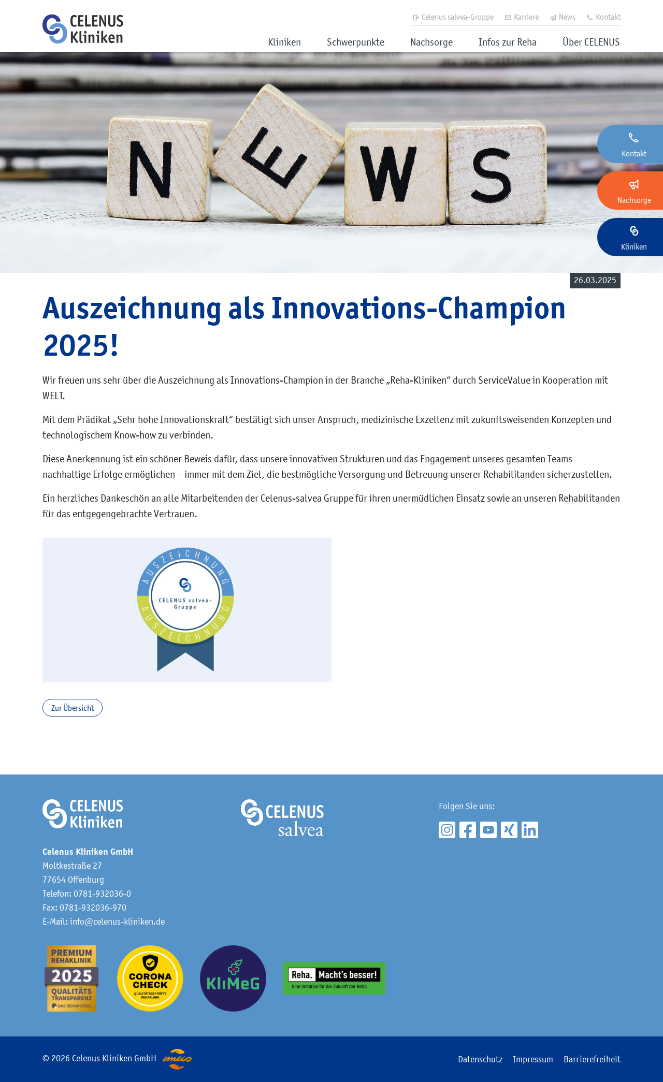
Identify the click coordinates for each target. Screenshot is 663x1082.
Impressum (533, 1059)
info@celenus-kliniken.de (117, 921)
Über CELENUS (591, 42)
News (562, 16)
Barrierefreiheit (592, 1059)
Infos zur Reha (508, 42)
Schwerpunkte (355, 42)
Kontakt (603, 16)
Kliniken (284, 42)
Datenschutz (480, 1059)
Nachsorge (431, 42)
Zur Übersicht (72, 707)
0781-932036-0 (102, 893)
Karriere (521, 16)
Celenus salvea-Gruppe (453, 16)
